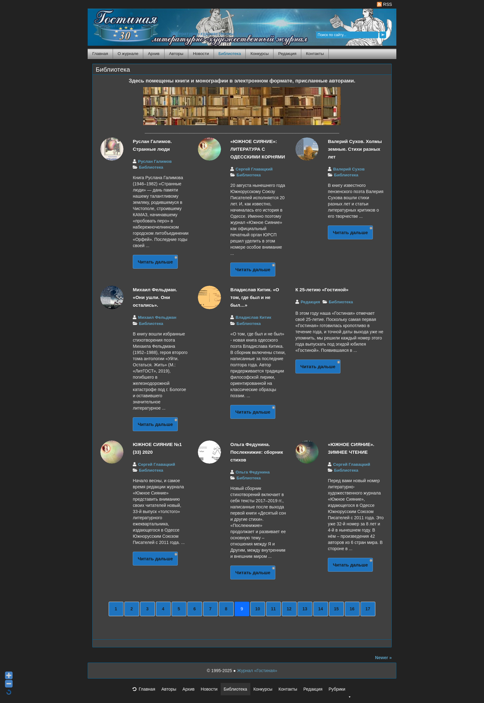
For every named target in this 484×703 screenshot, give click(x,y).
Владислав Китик (253, 317)
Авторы (176, 53)
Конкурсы (259, 53)
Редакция (287, 53)
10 (257, 608)
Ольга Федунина (252, 472)
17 (367, 608)
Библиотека (230, 53)
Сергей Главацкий (254, 169)
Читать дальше (155, 261)
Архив (153, 53)
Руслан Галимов (155, 161)
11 (273, 608)
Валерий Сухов (349, 169)
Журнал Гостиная (117, 26)
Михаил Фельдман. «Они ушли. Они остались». (155, 297)
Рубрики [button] (339, 691)
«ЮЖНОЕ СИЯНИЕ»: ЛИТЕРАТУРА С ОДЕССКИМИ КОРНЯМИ (257, 149)
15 (336, 608)
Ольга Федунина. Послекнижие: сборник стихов (256, 452)
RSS (384, 4)
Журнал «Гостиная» (257, 670)
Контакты (315, 53)
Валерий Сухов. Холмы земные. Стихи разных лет (355, 149)
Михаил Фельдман (157, 317)
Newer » (383, 657)
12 (289, 608)
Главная (100, 53)
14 (320, 608)
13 (304, 608)
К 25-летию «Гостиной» (321, 289)
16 (352, 608)
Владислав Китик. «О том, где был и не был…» (254, 297)
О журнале (128, 53)
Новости (201, 53)
